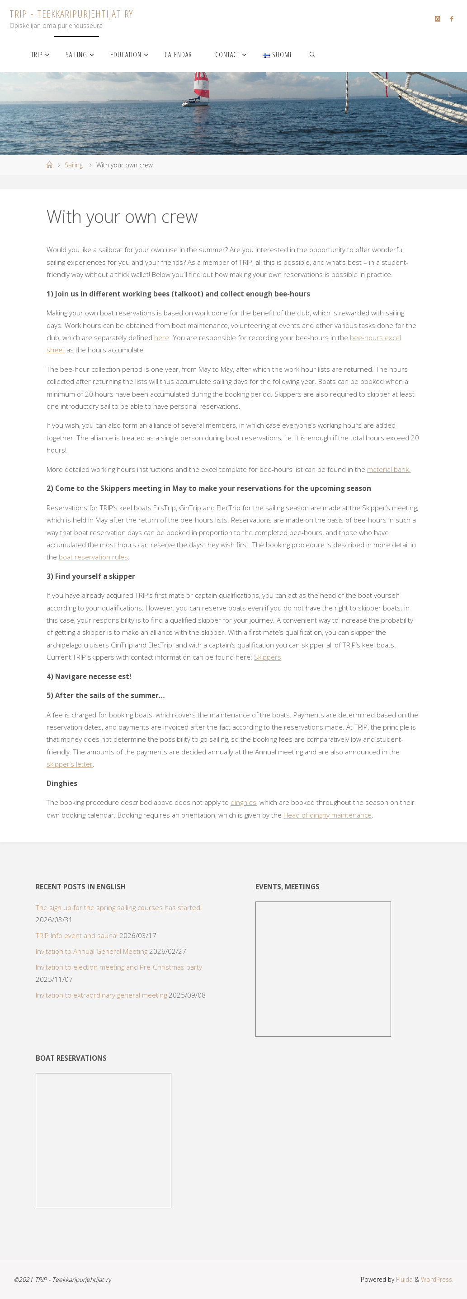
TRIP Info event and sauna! (77, 935)
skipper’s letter (70, 763)
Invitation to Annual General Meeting (91, 951)
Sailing (74, 165)
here (161, 337)
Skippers (267, 656)
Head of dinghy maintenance (327, 814)
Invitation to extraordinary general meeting (101, 994)
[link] (313, 54)
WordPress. (437, 1279)
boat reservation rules (93, 556)
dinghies (243, 802)
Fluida (403, 1279)
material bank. (388, 469)
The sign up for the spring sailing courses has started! (119, 907)
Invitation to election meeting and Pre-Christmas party (119, 966)
